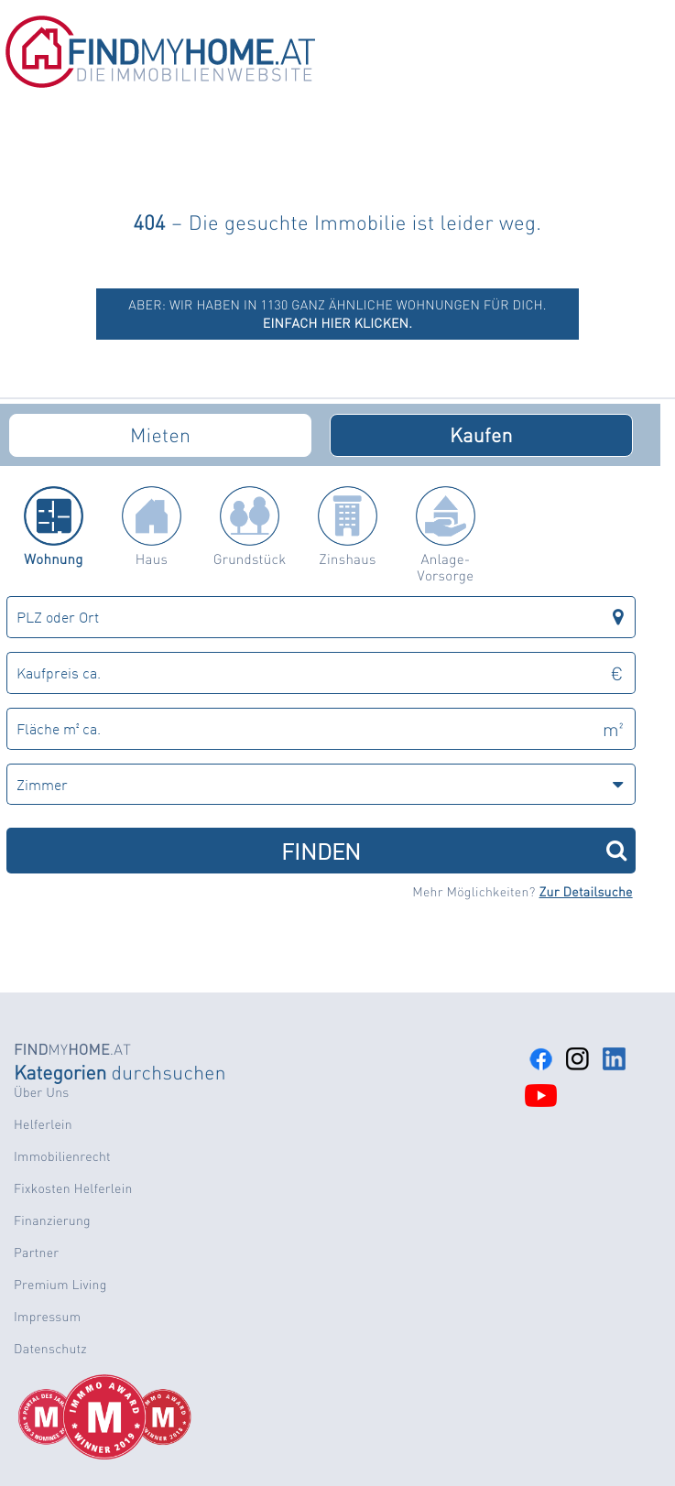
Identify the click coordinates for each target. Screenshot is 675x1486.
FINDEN (453, 850)
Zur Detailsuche (586, 892)
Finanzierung (52, 1220)
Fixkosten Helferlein (73, 1188)
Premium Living (60, 1284)
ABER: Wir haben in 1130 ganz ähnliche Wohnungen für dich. (337, 314)
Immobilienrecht (62, 1156)
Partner (36, 1252)
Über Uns (41, 1092)
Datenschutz (50, 1348)
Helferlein (43, 1124)
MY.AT (72, 1048)
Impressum (47, 1316)
